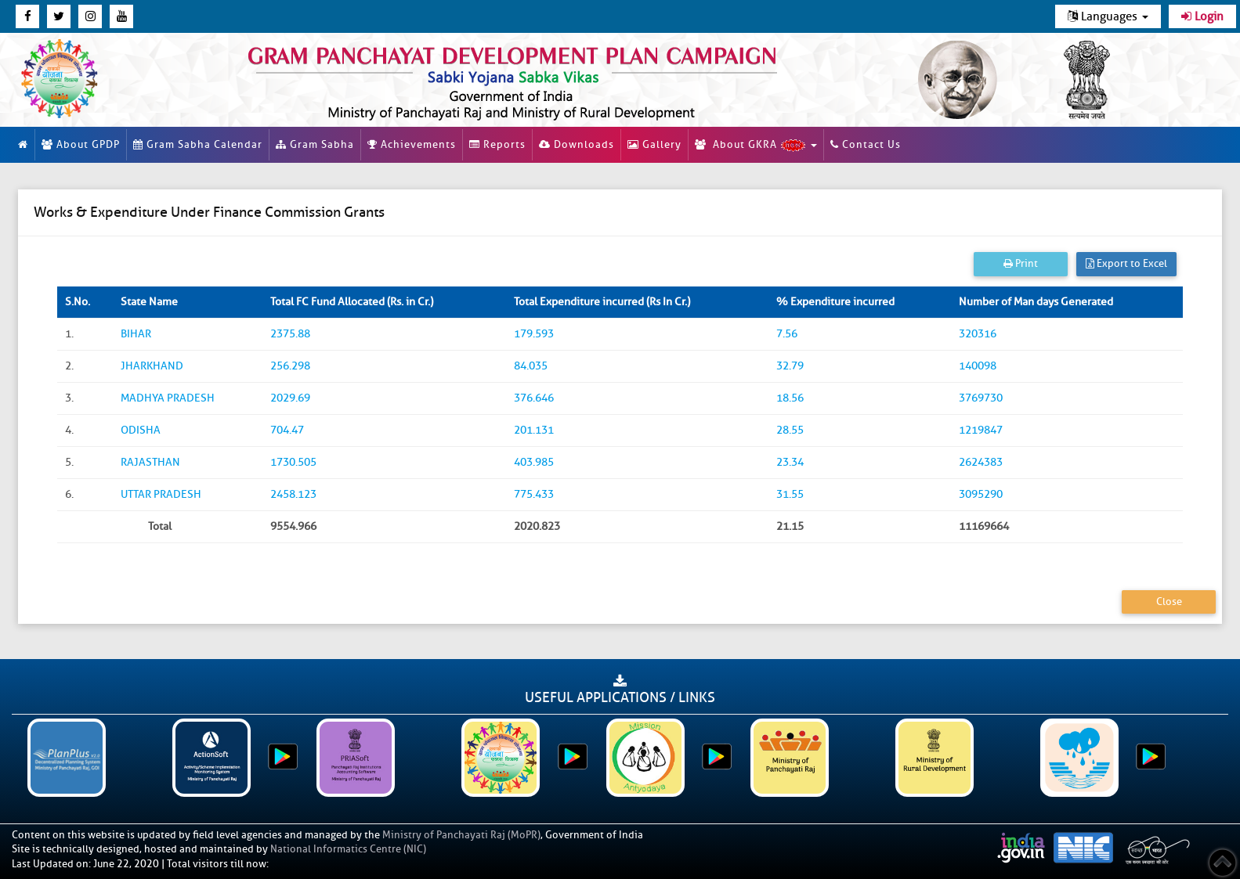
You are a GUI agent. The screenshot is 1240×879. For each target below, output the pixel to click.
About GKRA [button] (756, 145)
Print (1020, 263)
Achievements (411, 144)
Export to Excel (1126, 263)
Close (1169, 601)
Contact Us (865, 144)
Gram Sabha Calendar (197, 144)
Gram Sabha (315, 144)
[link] (551, 80)
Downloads (576, 144)
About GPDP (81, 144)
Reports (497, 144)
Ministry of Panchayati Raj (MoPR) (461, 834)
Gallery (654, 144)
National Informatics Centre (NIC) (348, 849)
